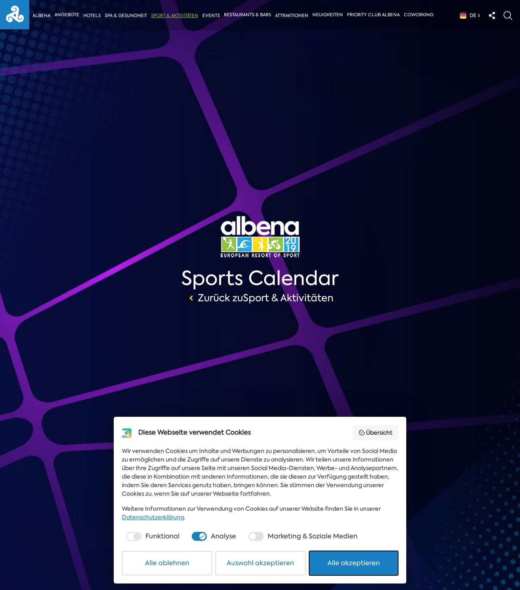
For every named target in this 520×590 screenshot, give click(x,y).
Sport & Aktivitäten (175, 16)
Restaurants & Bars (248, 15)
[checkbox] (152, 536)
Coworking (420, 15)
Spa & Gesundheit (126, 16)
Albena (41, 16)
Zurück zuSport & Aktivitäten (260, 298)
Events (212, 16)
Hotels (92, 16)
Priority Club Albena (375, 15)
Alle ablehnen (167, 563)
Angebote (66, 15)
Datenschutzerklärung (153, 517)
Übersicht (375, 432)
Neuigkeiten (329, 15)
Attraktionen (293, 16)
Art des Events (42, 520)
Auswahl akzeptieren (260, 563)
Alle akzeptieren (353, 563)
